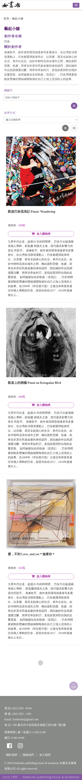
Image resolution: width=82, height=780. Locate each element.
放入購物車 (41, 233)
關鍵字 (8, 90)
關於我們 (11, 754)
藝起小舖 (17, 18)
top (73, 686)
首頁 (6, 18)
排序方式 (9, 112)
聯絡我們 (28, 754)
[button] (76, 5)
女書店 (15, 4)
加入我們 (45, 754)
